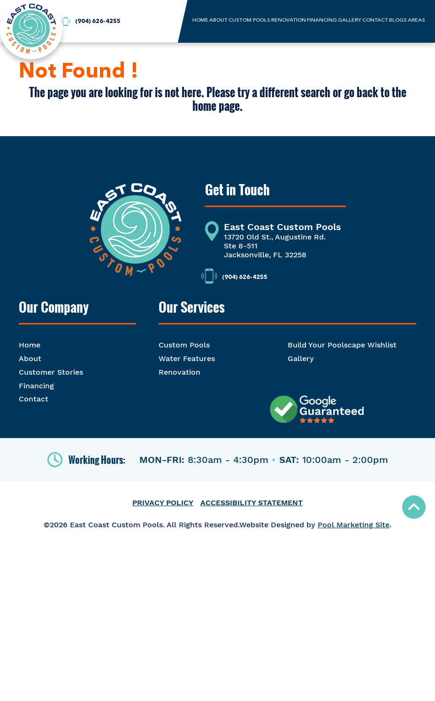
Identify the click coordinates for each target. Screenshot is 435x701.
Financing (36, 385)
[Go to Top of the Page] (414, 507)
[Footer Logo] (136, 235)
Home (29, 344)
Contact (33, 398)
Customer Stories (51, 372)
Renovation (179, 372)
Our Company (54, 307)
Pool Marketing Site (353, 524)
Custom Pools (184, 344)
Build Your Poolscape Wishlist (342, 344)
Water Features (187, 358)
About (30, 358)
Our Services (192, 307)
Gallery (301, 358)
